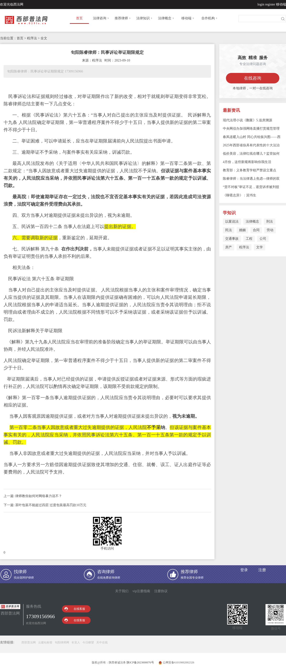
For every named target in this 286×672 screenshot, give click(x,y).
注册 (262, 570)
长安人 (76, 642)
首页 (79, 18)
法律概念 (166, 18)
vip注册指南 (141, 591)
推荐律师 (123, 18)
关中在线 (102, 642)
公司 (263, 238)
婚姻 (242, 230)
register (270, 4)
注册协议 (161, 591)
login (260, 4)
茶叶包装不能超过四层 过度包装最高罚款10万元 (50, 505)
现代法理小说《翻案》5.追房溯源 (247, 120)
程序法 (244, 247)
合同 (256, 230)
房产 (228, 247)
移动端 (281, 4)
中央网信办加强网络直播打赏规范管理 (251, 128)
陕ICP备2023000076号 (140, 662)
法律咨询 (101, 18)
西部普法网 (28, 642)
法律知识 (144, 18)
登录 (244, 570)
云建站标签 (45, 642)
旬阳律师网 (62, 642)
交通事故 (232, 238)
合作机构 (209, 18)
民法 (228, 230)
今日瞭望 (88, 642)
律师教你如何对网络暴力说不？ (38, 496)
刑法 (269, 221)
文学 (259, 247)
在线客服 (74, 609)
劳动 (270, 230)
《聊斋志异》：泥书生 (239, 195)
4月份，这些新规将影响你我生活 (247, 162)
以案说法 (232, 221)
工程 (249, 238)
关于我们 (121, 591)
